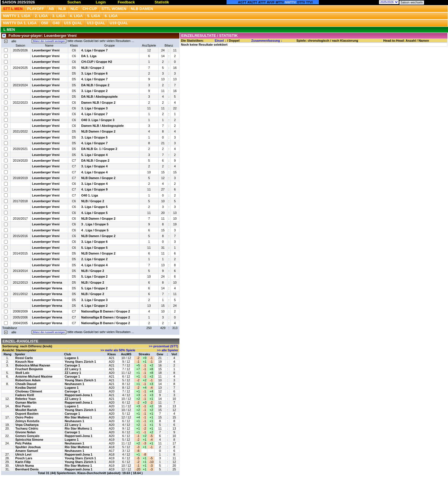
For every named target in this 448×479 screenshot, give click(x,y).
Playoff (35, 9)
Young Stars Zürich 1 (80, 361)
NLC (74, 9)
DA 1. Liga (88, 56)
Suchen (74, 2)
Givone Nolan (25, 432)
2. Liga (41, 16)
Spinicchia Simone (29, 439)
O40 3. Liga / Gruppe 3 (97, 120)
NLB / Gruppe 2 (92, 67)
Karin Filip (23, 462)
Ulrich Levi (23, 454)
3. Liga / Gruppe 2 (94, 91)
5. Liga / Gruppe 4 (94, 155)
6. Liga (111, 16)
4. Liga (76, 16)
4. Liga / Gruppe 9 (94, 189)
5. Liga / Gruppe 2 (94, 276)
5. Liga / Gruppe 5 (94, 247)
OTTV (301, 2)
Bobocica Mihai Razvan (32, 365)
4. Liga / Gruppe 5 (94, 213)
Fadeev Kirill (24, 395)
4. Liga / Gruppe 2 (94, 305)
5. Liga (93, 16)
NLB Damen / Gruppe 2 (98, 131)
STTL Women (113, 9)
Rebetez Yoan (25, 398)
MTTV (280, 2)
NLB (62, 9)
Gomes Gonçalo (27, 436)
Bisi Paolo (23, 406)
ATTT (262, 2)
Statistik (162, 2)
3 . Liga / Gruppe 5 (94, 224)
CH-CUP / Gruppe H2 (96, 61)
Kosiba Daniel (25, 387)
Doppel (234, 40)
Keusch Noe (24, 361)
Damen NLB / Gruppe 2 (98, 102)
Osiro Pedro (24, 417)
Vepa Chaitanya (27, 424)
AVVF (271, 2)
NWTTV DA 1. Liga (20, 23)
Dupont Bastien (27, 413)
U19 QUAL (119, 23)
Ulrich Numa (24, 465)
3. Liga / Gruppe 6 (94, 73)
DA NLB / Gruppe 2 (95, 85)
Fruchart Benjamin (29, 369)
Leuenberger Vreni (46, 50)
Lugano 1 (72, 358)
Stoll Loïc (22, 372)
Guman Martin (26, 402)
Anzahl (410, 40)
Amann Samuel (26, 450)
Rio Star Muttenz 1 (78, 417)
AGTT (242, 2)
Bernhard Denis (27, 469)
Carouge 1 (72, 365)
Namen (424, 40)
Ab (51, 9)
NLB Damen (142, 9)
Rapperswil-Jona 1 (78, 395)
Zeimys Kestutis (27, 421)
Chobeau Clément (28, 391)
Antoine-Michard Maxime (34, 376)
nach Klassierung (345, 40)
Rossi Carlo (24, 358)
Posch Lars (23, 458)
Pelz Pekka (23, 443)
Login (101, 2)
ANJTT (252, 2)
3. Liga (58, 16)
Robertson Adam (28, 380)
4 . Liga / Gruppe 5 (94, 230)
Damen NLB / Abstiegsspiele (102, 125)
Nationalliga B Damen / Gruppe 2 (105, 311)
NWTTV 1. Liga (16, 16)
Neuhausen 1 (74, 384)
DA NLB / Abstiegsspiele (99, 96)
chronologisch (318, 40)
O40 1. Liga (89, 195)
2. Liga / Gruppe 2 (94, 259)
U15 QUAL (73, 23)
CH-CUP (90, 9)
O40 (56, 23)
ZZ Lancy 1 (73, 369)
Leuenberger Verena (47, 282)
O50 (44, 23)
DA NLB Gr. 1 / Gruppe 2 (99, 149)
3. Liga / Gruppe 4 (94, 166)
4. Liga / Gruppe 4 (94, 172)
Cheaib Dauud (26, 384)
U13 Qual (96, 23)
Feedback (126, 2)
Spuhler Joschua (28, 447)
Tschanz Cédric (27, 428)
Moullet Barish (26, 410)
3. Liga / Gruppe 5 (94, 137)
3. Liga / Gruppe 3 (94, 108)
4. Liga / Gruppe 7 (94, 50)
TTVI (309, 2)
